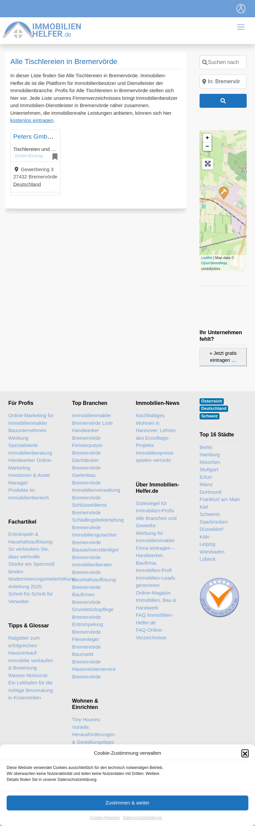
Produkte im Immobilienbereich (28, 493)
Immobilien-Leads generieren (155, 581)
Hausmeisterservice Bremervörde (94, 672)
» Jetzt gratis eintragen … (223, 356)
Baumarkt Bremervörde (86, 658)
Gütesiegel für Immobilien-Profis (155, 507)
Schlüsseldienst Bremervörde (89, 508)
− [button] (207, 147)
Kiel (204, 507)
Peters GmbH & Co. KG (47, 136)
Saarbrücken (214, 522)
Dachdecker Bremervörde (86, 464)
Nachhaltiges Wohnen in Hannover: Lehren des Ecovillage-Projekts (156, 430)
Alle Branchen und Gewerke (156, 522)
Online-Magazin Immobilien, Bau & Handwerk (156, 600)
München (210, 462)
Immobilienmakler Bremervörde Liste (92, 419)
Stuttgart (209, 469)
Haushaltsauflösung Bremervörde (94, 583)
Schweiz (209, 416)
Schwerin (210, 514)
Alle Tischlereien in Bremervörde (63, 61)
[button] (245, 761)
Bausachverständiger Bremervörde (95, 553)
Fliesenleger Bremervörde (86, 643)
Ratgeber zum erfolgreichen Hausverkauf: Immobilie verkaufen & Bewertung (30, 652)
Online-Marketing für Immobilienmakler (30, 419)
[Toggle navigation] (241, 9)
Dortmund (210, 492)
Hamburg (210, 454)
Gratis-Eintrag (29, 156)
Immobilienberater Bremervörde (92, 568)
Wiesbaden (212, 551)
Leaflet (206, 258)
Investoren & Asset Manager (29, 478)
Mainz (206, 484)
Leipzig (207, 544)
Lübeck (207, 559)
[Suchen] (223, 101)
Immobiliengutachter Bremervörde (94, 538)
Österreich (211, 401)
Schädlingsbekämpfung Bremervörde (95, 523)
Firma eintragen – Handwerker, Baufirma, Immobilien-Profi (155, 559)
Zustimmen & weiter (128, 811)
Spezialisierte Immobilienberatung (30, 449)
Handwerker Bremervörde (86, 434)
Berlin (206, 447)
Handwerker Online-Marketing (30, 464)
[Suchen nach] (223, 62)
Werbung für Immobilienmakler (155, 536)
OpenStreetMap (214, 263)
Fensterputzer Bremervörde (87, 449)
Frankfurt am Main (220, 499)
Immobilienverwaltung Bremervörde (95, 493)
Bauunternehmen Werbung (27, 434)
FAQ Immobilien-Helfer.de (154, 618)
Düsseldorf (211, 529)
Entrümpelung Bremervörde (87, 628)
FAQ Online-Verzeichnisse (151, 633)
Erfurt (206, 477)
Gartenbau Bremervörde (86, 478)
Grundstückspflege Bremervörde (93, 613)
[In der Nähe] (223, 82)
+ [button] (207, 138)
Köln (205, 537)
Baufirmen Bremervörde (86, 598)
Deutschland (27, 184)
